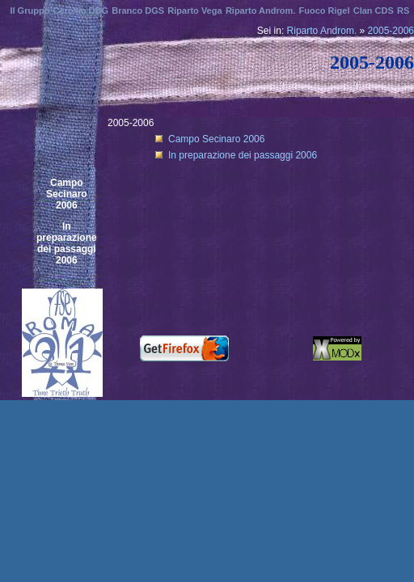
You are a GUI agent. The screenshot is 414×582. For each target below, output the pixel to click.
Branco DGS (138, 10)
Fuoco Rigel (324, 10)
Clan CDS (373, 10)
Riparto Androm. (322, 30)
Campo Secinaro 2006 (66, 194)
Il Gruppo (29, 10)
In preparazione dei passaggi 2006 (66, 243)
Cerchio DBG (80, 10)
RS (403, 10)
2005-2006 (391, 30)
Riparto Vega (194, 10)
